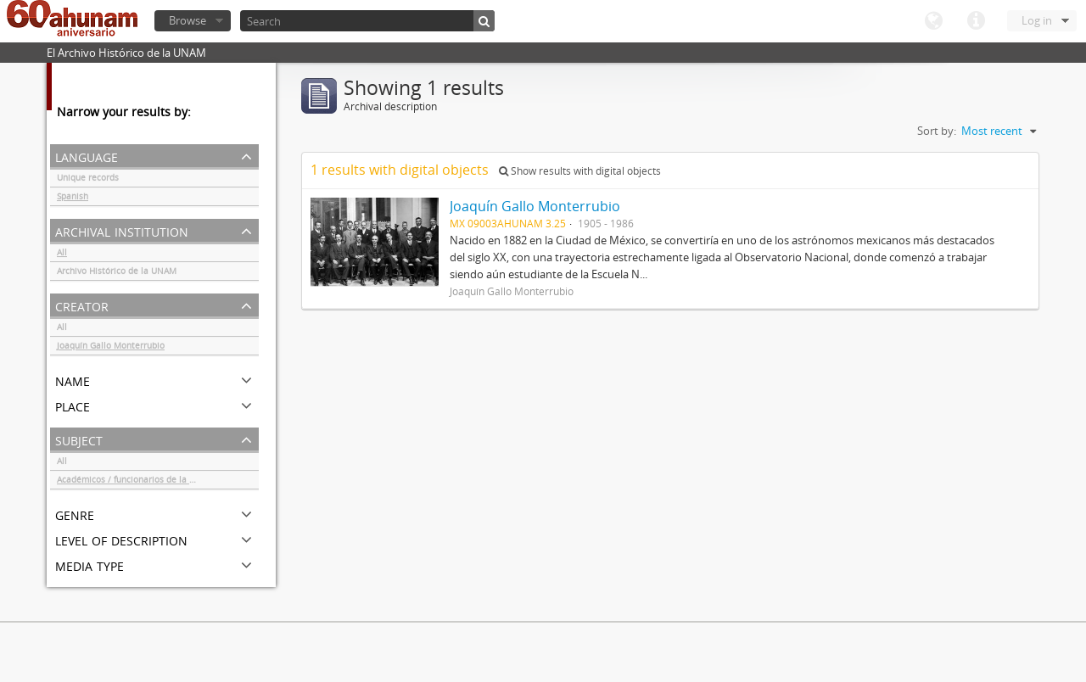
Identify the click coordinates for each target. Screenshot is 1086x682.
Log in (1037, 20)
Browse (187, 20)
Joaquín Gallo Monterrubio (111, 348)
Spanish (72, 198)
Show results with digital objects (580, 171)
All (62, 254)
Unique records (88, 180)
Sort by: (936, 130)
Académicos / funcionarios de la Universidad (147, 482)
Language (933, 21)
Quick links (975, 21)
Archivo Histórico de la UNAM (116, 273)
